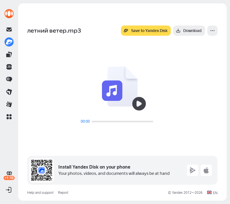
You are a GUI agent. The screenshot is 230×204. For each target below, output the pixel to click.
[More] (212, 31)
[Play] (139, 103)
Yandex (177, 193)
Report (63, 193)
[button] (9, 116)
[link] (9, 13)
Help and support (40, 193)
